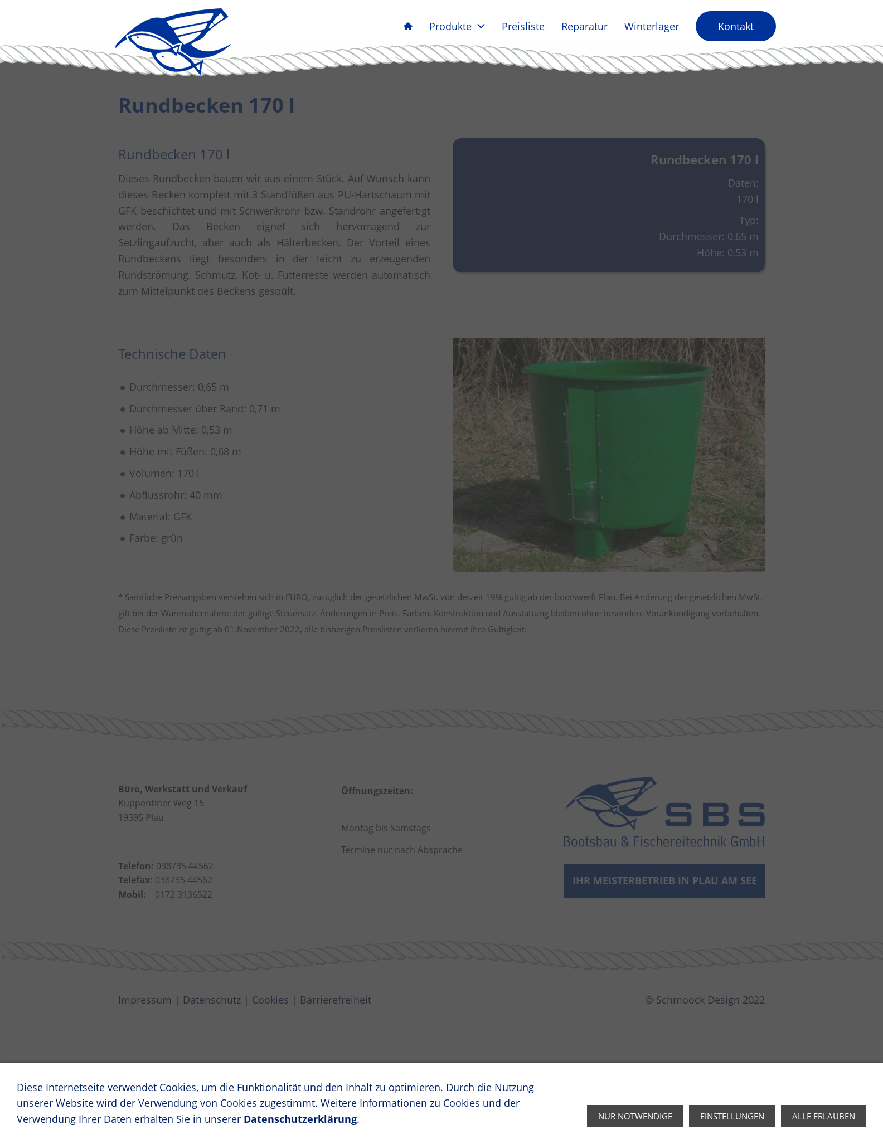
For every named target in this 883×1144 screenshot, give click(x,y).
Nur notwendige (635, 1116)
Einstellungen (732, 1116)
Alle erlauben (823, 1116)
